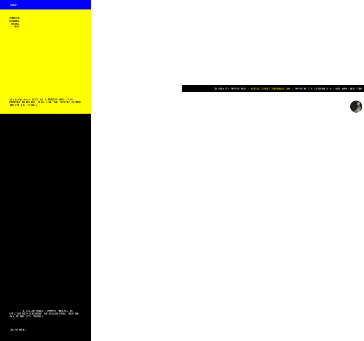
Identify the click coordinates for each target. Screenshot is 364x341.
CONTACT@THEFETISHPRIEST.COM (270, 88)
